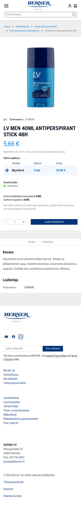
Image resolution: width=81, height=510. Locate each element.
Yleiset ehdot (10, 406)
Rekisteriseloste (12, 496)
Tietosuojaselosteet (14, 383)
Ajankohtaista (11, 398)
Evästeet (8, 489)
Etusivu (7, 26)
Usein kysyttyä (11, 402)
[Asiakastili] (70, 5)
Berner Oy (9, 370)
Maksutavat (10, 414)
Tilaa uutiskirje (53, 348)
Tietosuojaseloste (13, 482)
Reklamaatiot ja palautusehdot (20, 418)
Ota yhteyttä (10, 378)
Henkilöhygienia (22, 26)
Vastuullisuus (11, 374)
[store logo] (38, 6)
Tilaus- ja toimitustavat (16, 410)
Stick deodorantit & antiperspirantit (24, 31)
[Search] (74, 12)
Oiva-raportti (10, 423)
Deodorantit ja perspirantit (45, 26)
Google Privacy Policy (56, 355)
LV (4, 119)
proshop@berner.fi (13, 461)
